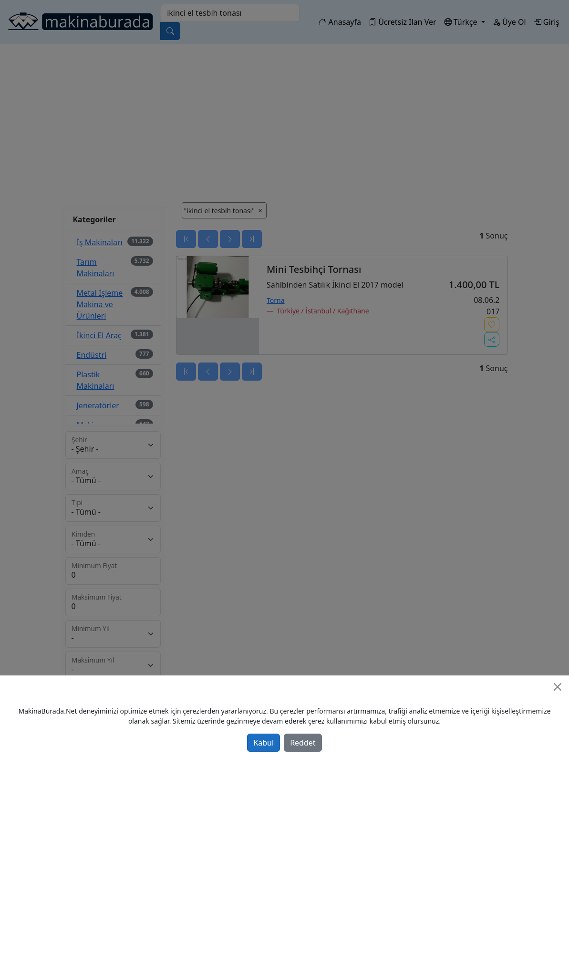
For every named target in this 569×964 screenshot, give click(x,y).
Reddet (302, 742)
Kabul (263, 742)
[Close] (557, 686)
